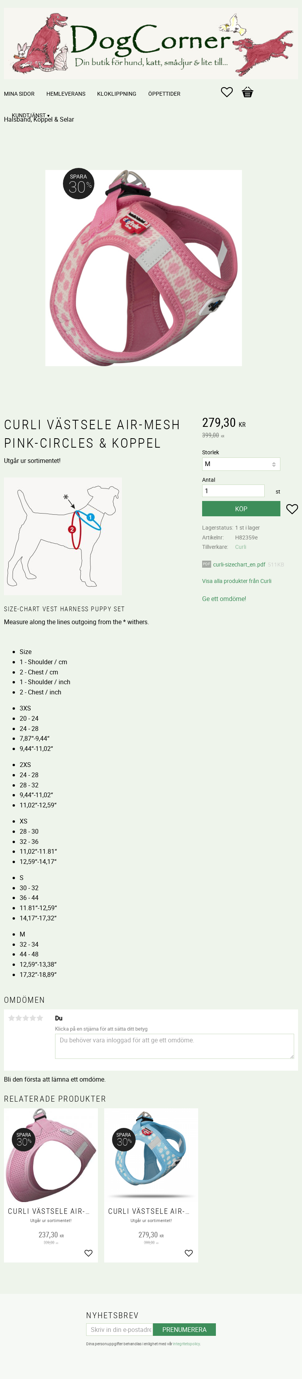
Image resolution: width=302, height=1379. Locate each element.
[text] (250, 423)
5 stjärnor (39, 1018)
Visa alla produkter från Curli (236, 581)
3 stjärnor (25, 1018)
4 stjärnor (32, 1018)
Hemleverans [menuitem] (65, 93)
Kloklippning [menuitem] (116, 93)
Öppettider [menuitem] (164, 93)
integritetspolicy (186, 1343)
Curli (240, 546)
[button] (231, 92)
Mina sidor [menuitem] (19, 93)
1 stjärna (11, 1018)
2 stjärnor (18, 1018)
